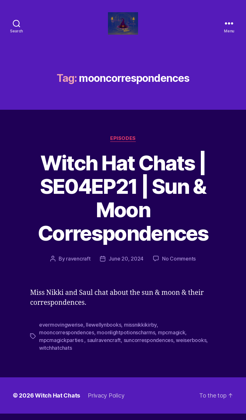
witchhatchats (55, 354)
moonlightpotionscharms (126, 339)
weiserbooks (191, 346)
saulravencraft (104, 346)
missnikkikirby (140, 331)
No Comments (179, 265)
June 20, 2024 (126, 265)
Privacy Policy (106, 402)
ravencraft (78, 265)
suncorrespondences (148, 346)
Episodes (122, 145)
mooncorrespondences (66, 339)
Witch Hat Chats (57, 402)
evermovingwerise (61, 331)
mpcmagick (171, 339)
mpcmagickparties (61, 346)
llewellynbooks (103, 331)
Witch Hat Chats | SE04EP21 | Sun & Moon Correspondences (123, 204)
